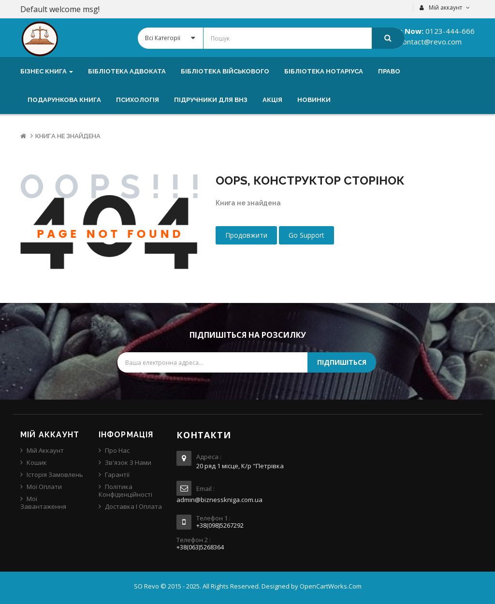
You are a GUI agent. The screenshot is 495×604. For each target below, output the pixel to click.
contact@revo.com (429, 41)
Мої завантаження (43, 502)
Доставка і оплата (133, 506)
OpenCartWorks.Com (331, 586)
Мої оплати (44, 486)
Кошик (37, 462)
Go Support (306, 235)
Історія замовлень (55, 474)
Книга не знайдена (68, 136)
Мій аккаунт (45, 450)
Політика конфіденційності (125, 490)
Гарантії (117, 474)
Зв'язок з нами (128, 462)
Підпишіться (341, 362)
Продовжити (246, 235)
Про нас (117, 450)
